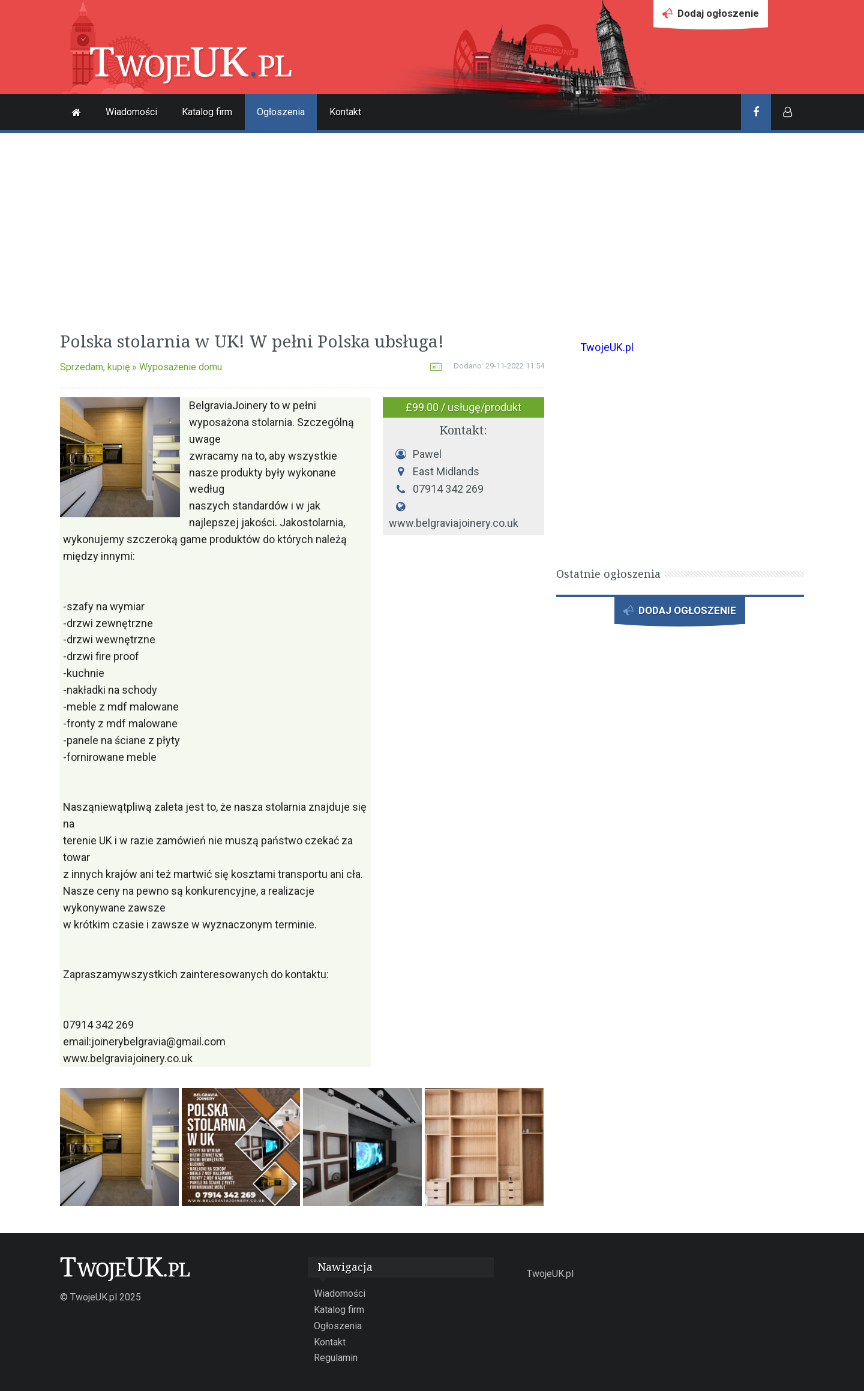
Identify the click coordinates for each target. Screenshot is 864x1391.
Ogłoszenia (281, 112)
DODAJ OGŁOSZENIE (679, 613)
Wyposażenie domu (180, 367)
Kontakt (345, 112)
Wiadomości (131, 112)
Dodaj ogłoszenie (710, 16)
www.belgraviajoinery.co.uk (453, 523)
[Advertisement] (432, 229)
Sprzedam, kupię (95, 367)
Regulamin (336, 1357)
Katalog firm (207, 112)
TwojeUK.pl (607, 347)
